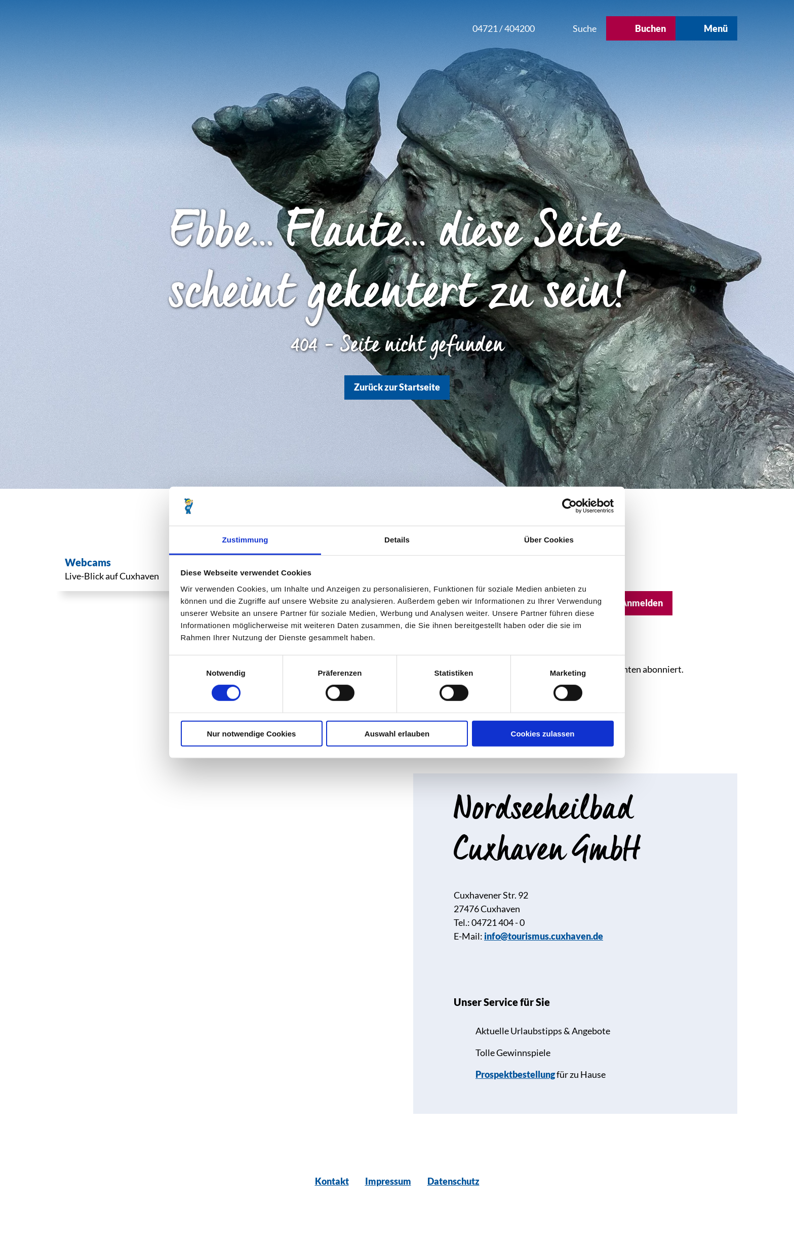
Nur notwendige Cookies (251, 733)
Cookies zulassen (543, 733)
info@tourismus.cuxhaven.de (543, 936)
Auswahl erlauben (397, 733)
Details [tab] (397, 539)
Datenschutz (453, 1181)
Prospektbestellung (515, 1074)
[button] (396, 28)
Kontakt (332, 1181)
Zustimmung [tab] (245, 539)
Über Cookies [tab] (549, 539)
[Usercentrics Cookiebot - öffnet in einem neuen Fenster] (569, 506)
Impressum (388, 1181)
